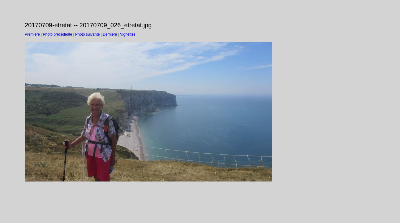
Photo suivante (87, 34)
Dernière (110, 34)
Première (32, 34)
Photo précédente (57, 34)
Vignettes (127, 34)
